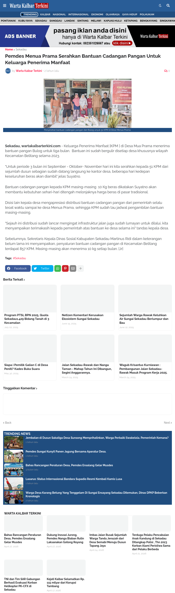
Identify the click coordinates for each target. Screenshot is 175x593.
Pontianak (8, 20)
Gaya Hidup (129, 14)
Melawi (96, 20)
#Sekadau (19, 258)
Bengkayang (148, 20)
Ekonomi (97, 14)
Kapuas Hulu (113, 20)
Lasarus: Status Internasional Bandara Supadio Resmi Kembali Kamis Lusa (74, 479)
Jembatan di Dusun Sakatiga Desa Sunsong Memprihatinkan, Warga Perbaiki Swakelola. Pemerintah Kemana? (97, 437)
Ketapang (130, 20)
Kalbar (45, 14)
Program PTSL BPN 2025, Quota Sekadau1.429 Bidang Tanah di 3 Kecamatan (26, 319)
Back (8, 422)
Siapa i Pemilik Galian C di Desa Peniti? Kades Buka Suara (26, 367)
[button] (4, 5)
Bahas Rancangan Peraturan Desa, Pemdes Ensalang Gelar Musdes (69, 465)
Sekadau (41, 20)
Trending (29, 14)
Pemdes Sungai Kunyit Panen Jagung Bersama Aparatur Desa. (66, 451)
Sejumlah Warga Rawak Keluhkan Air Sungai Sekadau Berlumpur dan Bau (143, 319)
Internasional (78, 14)
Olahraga (113, 14)
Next (167, 422)
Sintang (83, 20)
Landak (70, 20)
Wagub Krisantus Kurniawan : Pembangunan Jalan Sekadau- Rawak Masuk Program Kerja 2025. (143, 368)
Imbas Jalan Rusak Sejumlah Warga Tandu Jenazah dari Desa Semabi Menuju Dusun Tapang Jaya (108, 540)
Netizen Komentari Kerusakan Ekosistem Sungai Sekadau (82, 317)
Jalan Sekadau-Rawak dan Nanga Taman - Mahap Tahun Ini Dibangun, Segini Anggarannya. (87, 368)
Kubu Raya (25, 20)
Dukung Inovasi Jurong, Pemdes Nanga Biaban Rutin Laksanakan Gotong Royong (65, 538)
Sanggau (55, 20)
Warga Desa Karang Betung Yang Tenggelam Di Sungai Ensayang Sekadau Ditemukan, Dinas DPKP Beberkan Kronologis (96, 494)
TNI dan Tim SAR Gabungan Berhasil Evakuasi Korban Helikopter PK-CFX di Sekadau (22, 584)
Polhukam (147, 14)
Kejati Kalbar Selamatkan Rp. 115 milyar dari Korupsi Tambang (65, 582)
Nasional (59, 14)
